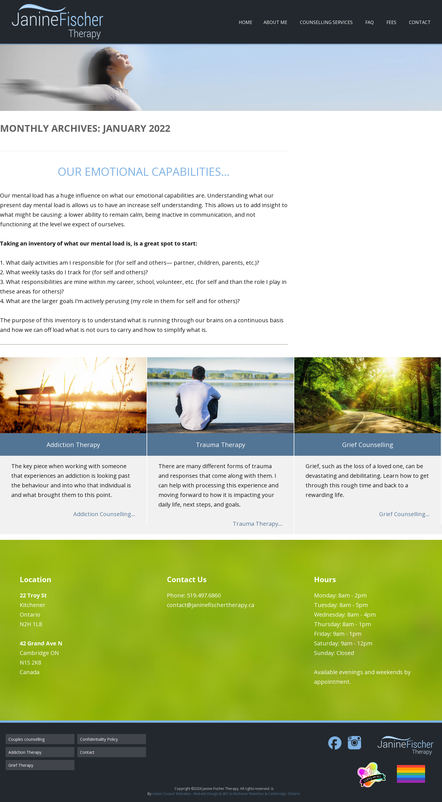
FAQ (369, 22)
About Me (275, 22)
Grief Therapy (20, 765)
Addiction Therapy (24, 752)
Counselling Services (326, 22)
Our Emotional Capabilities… (144, 171)
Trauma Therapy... (257, 523)
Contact (420, 22)
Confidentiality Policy (99, 739)
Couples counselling (26, 739)
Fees (391, 22)
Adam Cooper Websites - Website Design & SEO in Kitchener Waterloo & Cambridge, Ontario (226, 793)
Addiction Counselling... (104, 514)
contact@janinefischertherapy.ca (210, 605)
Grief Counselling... (404, 514)
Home (245, 22)
